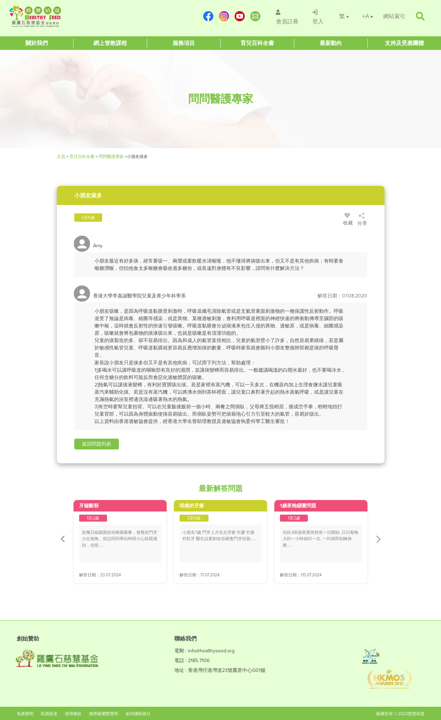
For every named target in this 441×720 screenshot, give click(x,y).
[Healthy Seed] (51, 16)
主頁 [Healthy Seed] (61, 156)
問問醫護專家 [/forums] (111, 156)
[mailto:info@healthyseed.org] (256, 16)
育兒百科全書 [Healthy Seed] (81, 156)
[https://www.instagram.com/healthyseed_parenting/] (225, 16)
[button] (96, 444)
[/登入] (318, 16)
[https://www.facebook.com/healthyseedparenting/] (209, 16)
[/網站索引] (394, 16)
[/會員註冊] (287, 16)
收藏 (348, 220)
